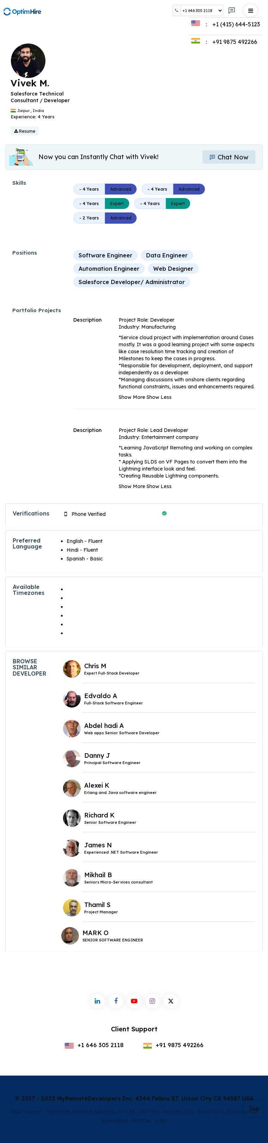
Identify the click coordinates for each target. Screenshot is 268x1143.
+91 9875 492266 (173, 1045)
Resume (24, 131)
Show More (132, 397)
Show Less (159, 397)
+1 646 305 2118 (94, 1045)
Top (254, 1108)
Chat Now (229, 157)
